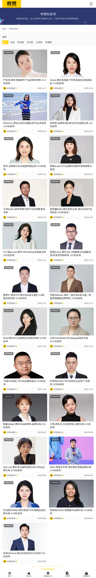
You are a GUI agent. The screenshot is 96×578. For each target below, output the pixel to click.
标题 (12, 42)
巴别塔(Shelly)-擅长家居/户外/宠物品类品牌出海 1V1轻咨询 (24, 512)
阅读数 (20, 42)
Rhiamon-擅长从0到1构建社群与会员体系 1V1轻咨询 (24, 125)
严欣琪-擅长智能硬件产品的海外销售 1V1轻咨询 (24, 82)
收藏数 (48, 42)
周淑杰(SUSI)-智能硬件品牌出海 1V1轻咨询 (71, 512)
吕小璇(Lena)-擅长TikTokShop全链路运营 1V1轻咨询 (24, 253)
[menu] (91, 4)
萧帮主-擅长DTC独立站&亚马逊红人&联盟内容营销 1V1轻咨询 (23, 296)
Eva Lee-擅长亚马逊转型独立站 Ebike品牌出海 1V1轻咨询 (24, 469)
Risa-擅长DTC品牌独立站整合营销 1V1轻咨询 (24, 340)
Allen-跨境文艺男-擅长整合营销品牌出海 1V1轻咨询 (70, 469)
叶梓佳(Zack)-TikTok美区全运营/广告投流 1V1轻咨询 (70, 383)
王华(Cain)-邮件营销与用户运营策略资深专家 (24, 211)
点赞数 (39, 42)
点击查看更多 (48, 569)
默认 (5, 42)
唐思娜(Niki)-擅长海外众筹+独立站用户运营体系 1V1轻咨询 (71, 211)
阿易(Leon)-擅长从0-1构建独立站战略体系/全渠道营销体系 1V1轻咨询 (70, 253)
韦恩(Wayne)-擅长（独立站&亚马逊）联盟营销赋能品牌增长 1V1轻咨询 (70, 296)
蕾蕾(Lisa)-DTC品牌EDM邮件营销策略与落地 (71, 168)
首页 (4, 29)
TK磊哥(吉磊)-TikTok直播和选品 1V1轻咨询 (24, 383)
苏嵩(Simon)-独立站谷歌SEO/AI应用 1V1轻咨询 (24, 555)
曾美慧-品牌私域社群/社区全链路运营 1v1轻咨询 (71, 125)
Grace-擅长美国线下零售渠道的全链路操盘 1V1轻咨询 (71, 82)
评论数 (30, 42)
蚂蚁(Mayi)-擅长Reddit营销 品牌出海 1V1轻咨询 (24, 426)
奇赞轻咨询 (9, 52)
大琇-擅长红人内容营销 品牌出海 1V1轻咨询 (70, 426)
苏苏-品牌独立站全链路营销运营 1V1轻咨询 (24, 168)
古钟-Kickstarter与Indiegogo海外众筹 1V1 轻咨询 (69, 340)
